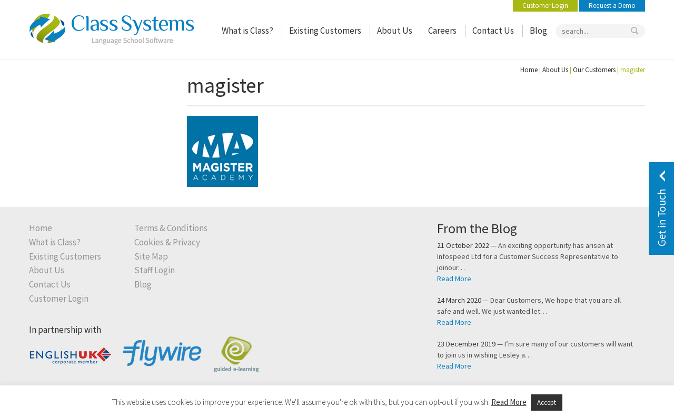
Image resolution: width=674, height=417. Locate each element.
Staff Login (154, 270)
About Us (394, 30)
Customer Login (545, 5)
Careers (442, 30)
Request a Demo (612, 5)
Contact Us (493, 30)
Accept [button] (546, 402)
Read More (454, 278)
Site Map (151, 256)
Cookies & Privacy (167, 242)
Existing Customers (325, 30)
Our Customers (594, 69)
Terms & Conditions (170, 228)
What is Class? (247, 30)
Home (529, 69)
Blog (538, 30)
